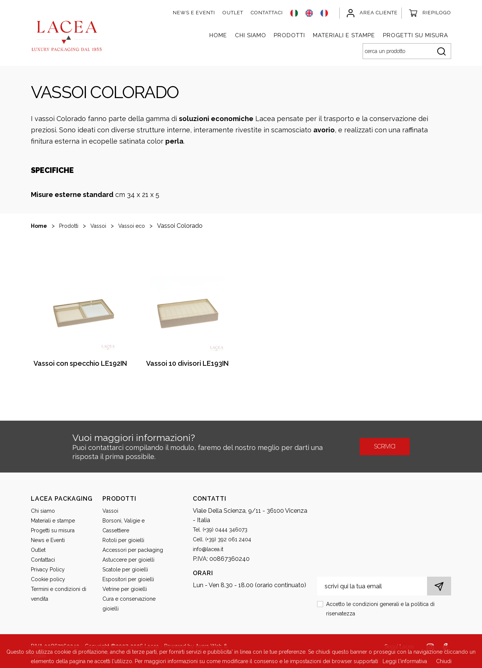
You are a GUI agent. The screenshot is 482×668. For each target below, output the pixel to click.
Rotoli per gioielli (123, 540)
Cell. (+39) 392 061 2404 (222, 539)
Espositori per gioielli (128, 579)
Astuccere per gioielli (128, 560)
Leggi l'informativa (405, 661)
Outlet (233, 12)
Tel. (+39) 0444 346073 (220, 530)
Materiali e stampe (344, 35)
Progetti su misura (415, 35)
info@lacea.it (208, 549)
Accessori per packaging (132, 550)
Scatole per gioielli (125, 570)
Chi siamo (250, 35)
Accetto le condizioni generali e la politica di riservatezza (380, 608)
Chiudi (443, 661)
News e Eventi (194, 12)
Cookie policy (48, 579)
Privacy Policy (48, 570)
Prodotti (289, 35)
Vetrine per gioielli (124, 589)
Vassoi (98, 226)
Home (218, 35)
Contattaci (267, 12)
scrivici (384, 446)
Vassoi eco (131, 226)
